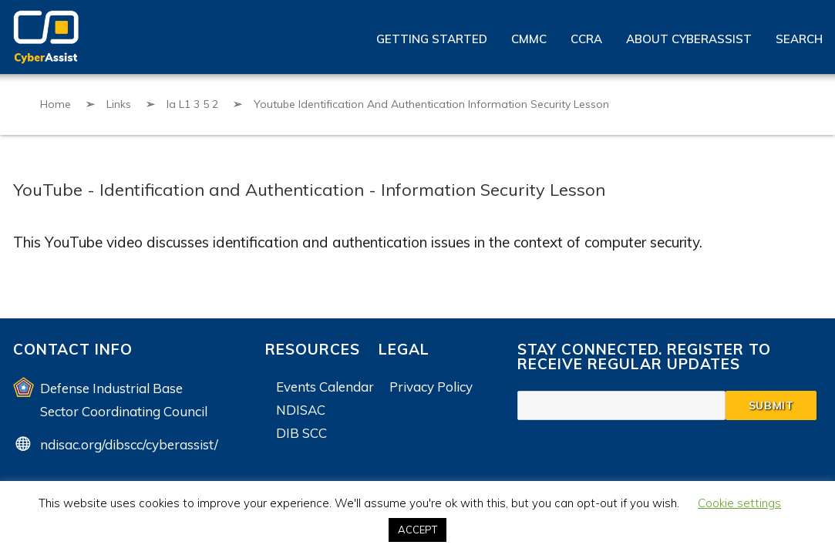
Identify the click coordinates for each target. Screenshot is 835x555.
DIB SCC (301, 433)
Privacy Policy (431, 386)
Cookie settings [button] (739, 503)
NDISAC (300, 410)
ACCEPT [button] (417, 529)
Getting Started (431, 39)
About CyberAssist (689, 39)
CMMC (529, 39)
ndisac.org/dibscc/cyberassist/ (129, 444)
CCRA (586, 39)
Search (799, 39)
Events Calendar (325, 386)
